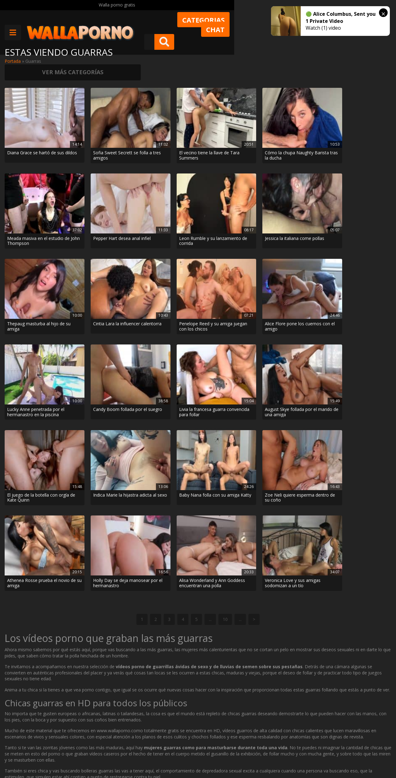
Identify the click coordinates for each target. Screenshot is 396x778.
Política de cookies (163, 756)
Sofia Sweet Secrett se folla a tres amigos (95, 124)
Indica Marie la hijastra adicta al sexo (357, 253)
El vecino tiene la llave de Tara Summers (163, 124)
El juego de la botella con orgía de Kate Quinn (294, 253)
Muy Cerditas (92, 734)
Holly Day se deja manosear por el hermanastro (221, 318)
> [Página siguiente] (254, 419)
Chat (270, 23)
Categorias (225, 23)
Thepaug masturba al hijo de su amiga (163, 189)
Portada (13, 61)
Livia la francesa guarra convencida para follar (161, 253)
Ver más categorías (346, 55)
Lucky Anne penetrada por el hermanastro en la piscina (33, 253)
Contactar (89, 745)
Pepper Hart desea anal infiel (357, 124)
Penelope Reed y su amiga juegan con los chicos (295, 189)
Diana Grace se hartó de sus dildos (31, 124)
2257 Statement (207, 756)
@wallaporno (368, 754)
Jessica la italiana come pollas (96, 189)
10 (225, 419)
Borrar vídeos (122, 756)
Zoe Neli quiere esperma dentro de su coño (97, 318)
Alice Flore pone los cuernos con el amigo (356, 189)
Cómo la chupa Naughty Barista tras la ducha (228, 124)
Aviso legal (89, 756)
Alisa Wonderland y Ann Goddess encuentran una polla (294, 318)
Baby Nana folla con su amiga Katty (30, 318)
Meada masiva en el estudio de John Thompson (289, 124)
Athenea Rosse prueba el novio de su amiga (163, 318)
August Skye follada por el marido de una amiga (230, 253)
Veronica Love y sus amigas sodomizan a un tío (358, 318)
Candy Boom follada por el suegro (100, 253)
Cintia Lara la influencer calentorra (227, 189)
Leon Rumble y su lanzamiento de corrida (30, 189)
